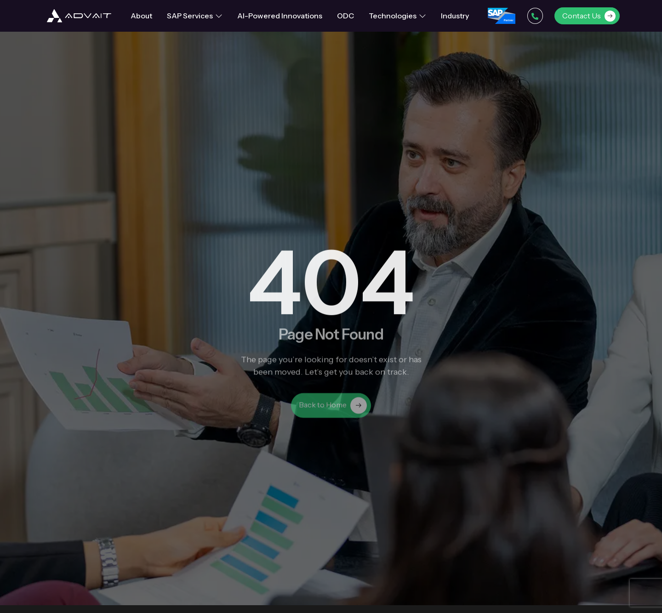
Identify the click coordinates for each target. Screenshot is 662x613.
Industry (455, 15)
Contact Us (589, 16)
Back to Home (333, 409)
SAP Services (195, 15)
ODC (345, 15)
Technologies (397, 15)
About (141, 15)
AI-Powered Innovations (279, 15)
